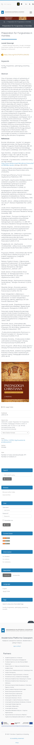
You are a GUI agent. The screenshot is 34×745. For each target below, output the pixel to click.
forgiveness (10, 607)
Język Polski (6, 591)
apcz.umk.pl (17, 646)
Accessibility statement (17, 738)
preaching (25, 607)
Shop (17, 742)
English (5, 588)
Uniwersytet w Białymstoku (12, 706)
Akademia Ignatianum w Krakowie (13, 657)
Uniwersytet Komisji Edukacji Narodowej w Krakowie (18, 702)
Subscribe (7, 575)
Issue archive (6, 495)
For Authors (6, 559)
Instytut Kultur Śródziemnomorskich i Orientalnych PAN (19, 670)
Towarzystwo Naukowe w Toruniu (13, 697)
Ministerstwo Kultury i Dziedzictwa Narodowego (17, 676)
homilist (5, 609)
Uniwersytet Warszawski (11, 708)
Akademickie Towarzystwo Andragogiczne (15, 659)
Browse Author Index (9, 492)
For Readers (6, 556)
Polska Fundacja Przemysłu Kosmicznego (15, 689)
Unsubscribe (16, 575)
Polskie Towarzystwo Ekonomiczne (13, 691)
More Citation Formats (9, 433)
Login (7, 525)
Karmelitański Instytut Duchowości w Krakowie (16, 674)
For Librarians (6, 562)
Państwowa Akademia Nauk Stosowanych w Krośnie (18, 678)
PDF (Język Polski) (8, 407)
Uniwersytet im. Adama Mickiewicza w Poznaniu (17, 700)
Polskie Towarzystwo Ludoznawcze (13, 693)
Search (8, 479)
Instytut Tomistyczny (10, 672)
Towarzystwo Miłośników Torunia (13, 695)
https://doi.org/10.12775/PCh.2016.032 (16, 55)
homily (5, 607)
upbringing (18, 607)
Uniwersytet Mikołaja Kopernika (13, 704)
